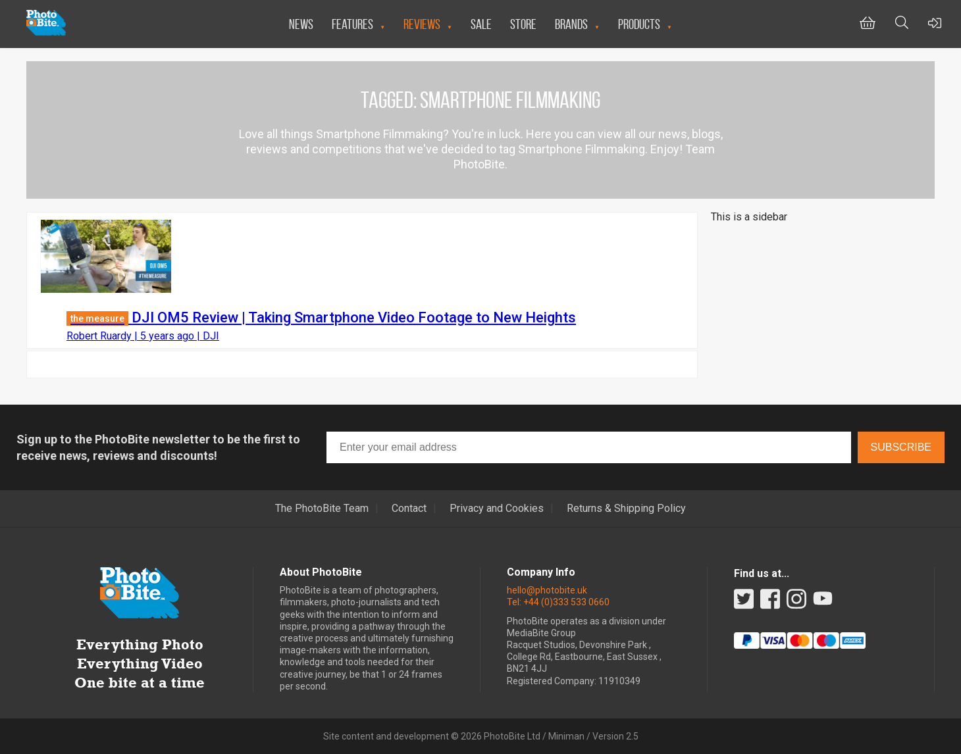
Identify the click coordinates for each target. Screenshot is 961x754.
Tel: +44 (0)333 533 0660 (558, 602)
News (301, 24)
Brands (571, 24)
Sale (481, 24)
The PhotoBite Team (322, 508)
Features (352, 24)
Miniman (566, 736)
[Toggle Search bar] (902, 24)
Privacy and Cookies (497, 508)
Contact (409, 508)
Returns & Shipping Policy (626, 508)
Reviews (421, 24)
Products (639, 24)
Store (523, 24)
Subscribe (901, 447)
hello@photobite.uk (547, 590)
